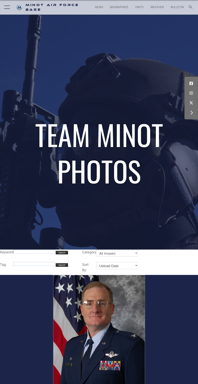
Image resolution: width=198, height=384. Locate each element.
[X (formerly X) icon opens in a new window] (191, 103)
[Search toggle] (191, 7)
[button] (6, 7)
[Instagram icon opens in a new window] (191, 93)
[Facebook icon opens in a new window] (191, 83)
